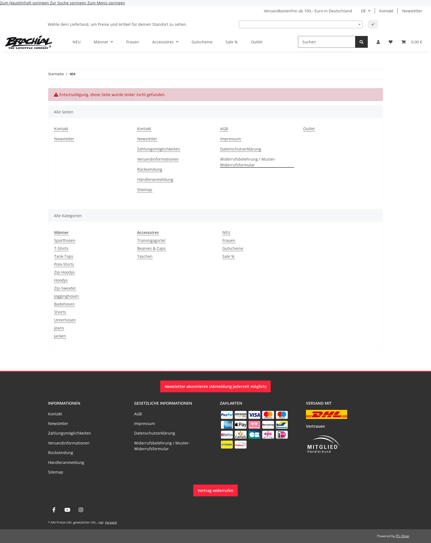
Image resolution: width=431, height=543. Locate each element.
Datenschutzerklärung (240, 149)
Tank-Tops (63, 256)
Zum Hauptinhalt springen (25, 2)
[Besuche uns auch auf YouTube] (67, 510)
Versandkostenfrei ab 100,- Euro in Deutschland (308, 10)
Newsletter (412, 10)
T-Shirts (61, 248)
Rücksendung (149, 169)
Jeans (59, 328)
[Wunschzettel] (390, 41)
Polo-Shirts (64, 264)
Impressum (230, 138)
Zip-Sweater (65, 288)
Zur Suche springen (68, 2)
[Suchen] (326, 42)
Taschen (145, 256)
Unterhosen (65, 320)
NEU (226, 232)
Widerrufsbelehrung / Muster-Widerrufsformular (248, 161)
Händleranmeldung (155, 179)
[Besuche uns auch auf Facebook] (53, 510)
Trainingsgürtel (151, 240)
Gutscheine (232, 248)
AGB (224, 128)
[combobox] (301, 24)
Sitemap (144, 189)
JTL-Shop (402, 536)
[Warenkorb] (412, 41)
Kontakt (386, 10)
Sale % (228, 256)
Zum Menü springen (106, 2)
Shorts (60, 312)
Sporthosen (64, 240)
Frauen (228, 240)
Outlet (257, 41)
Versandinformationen (158, 159)
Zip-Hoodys (64, 272)
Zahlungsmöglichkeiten (158, 149)
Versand (111, 522)
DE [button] (363, 10)
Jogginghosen (66, 296)
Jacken (60, 335)
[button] (378, 41)
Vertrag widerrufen (215, 490)
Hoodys (61, 280)
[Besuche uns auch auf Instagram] (81, 510)
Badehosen (64, 304)
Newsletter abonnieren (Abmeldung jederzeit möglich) (215, 386)
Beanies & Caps (151, 248)
